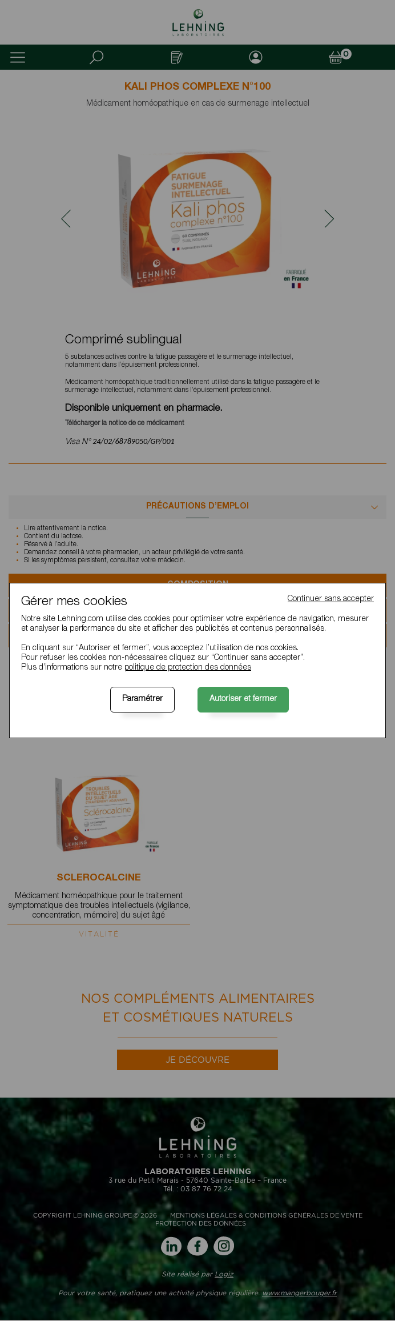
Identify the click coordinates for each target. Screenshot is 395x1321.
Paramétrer (142, 699)
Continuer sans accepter (331, 599)
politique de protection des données (187, 668)
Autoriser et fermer (243, 699)
